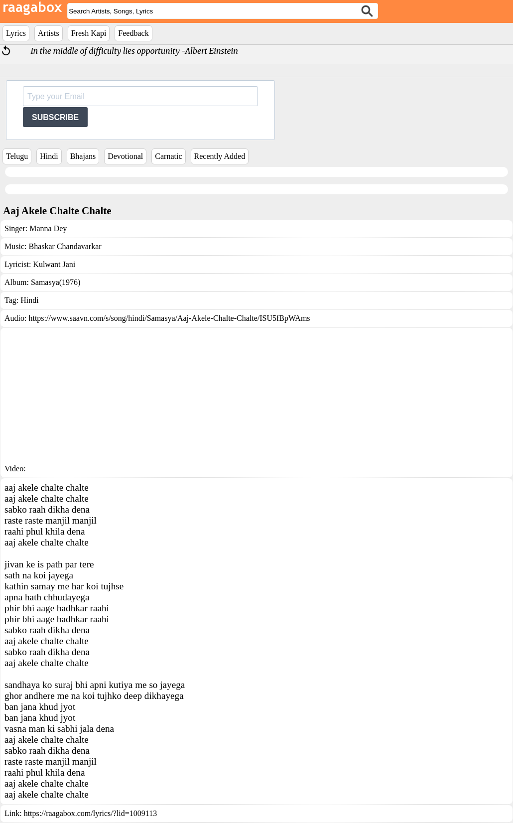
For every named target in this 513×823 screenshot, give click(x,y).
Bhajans (83, 156)
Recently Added (220, 156)
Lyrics (16, 33)
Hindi (49, 156)
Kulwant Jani (54, 264)
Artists (48, 33)
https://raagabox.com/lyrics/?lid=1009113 (90, 813)
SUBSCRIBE (55, 117)
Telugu (17, 156)
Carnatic (168, 156)
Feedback (133, 33)
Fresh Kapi (89, 33)
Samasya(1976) (56, 282)
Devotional (125, 156)
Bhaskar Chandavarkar (64, 246)
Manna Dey (48, 228)
